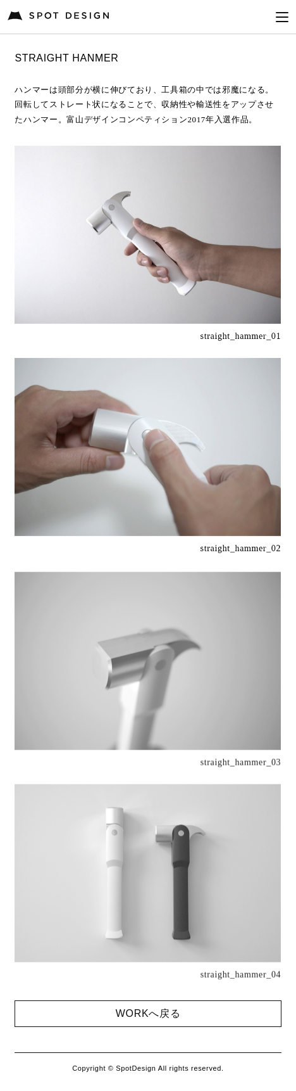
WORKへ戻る (148, 1013)
